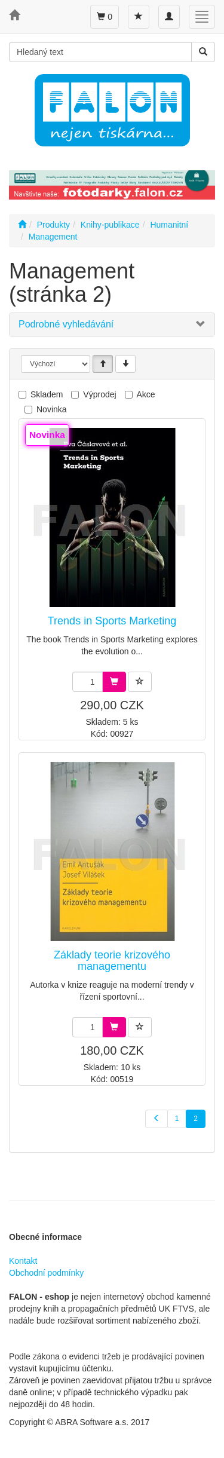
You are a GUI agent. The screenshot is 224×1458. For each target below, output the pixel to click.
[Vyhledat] (203, 52)
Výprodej (99, 394)
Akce (146, 394)
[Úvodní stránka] (22, 224)
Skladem (46, 394)
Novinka (51, 409)
